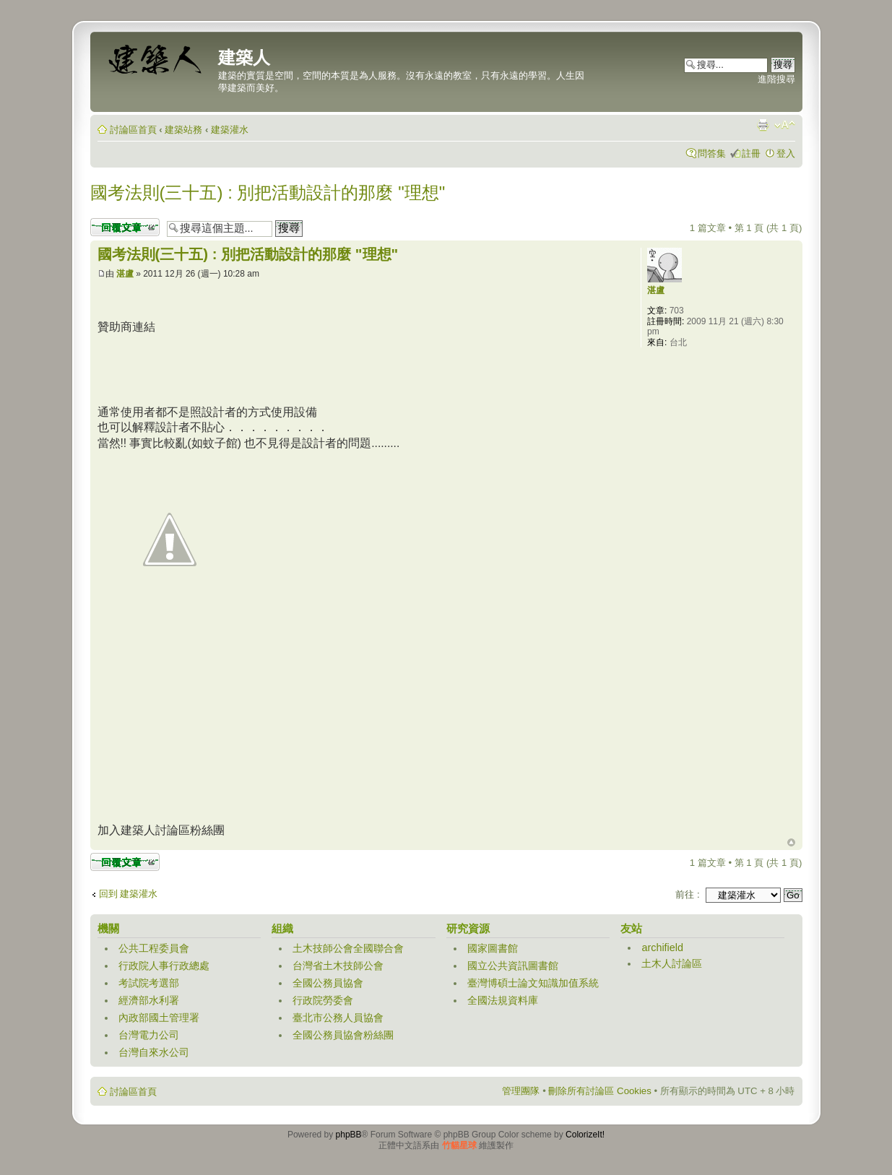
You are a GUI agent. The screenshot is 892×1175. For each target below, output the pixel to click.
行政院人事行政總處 (163, 965)
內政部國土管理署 (158, 1017)
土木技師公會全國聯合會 (348, 948)
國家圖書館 (492, 948)
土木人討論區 (671, 963)
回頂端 (791, 842)
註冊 (751, 153)
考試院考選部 (148, 983)
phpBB (349, 1135)
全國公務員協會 (328, 983)
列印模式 (763, 124)
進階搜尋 (776, 79)
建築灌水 (229, 129)
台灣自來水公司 (153, 1052)
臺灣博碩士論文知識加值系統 (533, 983)
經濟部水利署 (148, 1000)
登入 (785, 153)
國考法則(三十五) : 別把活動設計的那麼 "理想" (268, 192)
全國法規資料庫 (502, 1000)
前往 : (687, 894)
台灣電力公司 (148, 1035)
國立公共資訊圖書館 (512, 965)
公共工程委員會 (153, 948)
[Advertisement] (360, 367)
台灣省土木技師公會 (338, 965)
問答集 (712, 153)
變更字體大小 (784, 124)
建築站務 (183, 129)
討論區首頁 (133, 129)
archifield (662, 947)
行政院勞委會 (323, 1000)
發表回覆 (125, 227)
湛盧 (125, 274)
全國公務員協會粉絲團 (343, 1035)
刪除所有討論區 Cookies (599, 1090)
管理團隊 (521, 1090)
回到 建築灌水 (128, 893)
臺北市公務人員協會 (338, 1017)
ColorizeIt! (585, 1135)
